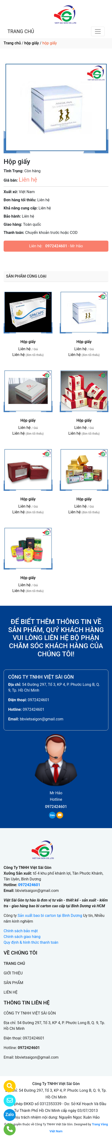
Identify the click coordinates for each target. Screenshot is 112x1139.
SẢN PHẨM (13, 982)
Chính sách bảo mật (21, 931)
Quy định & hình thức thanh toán (31, 942)
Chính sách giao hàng (22, 936)
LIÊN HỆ (11, 992)
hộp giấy (31, 43)
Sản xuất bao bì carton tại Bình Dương (50, 915)
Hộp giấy (28, 341)
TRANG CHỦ (20, 31)
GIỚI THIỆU (13, 973)
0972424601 (56, 246)
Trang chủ (12, 43)
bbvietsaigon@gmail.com (41, 719)
